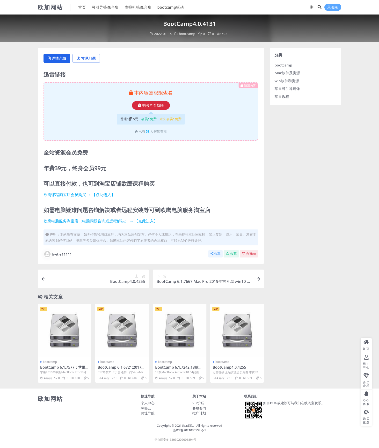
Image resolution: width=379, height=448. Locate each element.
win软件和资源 (287, 80)
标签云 (146, 408)
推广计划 (199, 413)
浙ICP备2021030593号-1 (189, 430)
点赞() (249, 254)
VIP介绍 (198, 403)
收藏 (231, 254)
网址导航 (147, 413)
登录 (333, 7)
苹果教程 (282, 96)
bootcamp (187, 33)
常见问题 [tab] (86, 58)
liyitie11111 (58, 254)
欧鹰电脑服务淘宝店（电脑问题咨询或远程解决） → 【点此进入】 (101, 221)
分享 (215, 254)
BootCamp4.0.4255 (229, 367)
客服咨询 (199, 408)
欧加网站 (188, 426)
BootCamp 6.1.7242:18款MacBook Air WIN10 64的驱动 (179, 369)
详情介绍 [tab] (57, 58)
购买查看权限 (151, 105)
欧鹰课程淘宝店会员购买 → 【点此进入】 (79, 194)
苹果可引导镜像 (287, 88)
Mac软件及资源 (287, 72)
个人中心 (147, 403)
